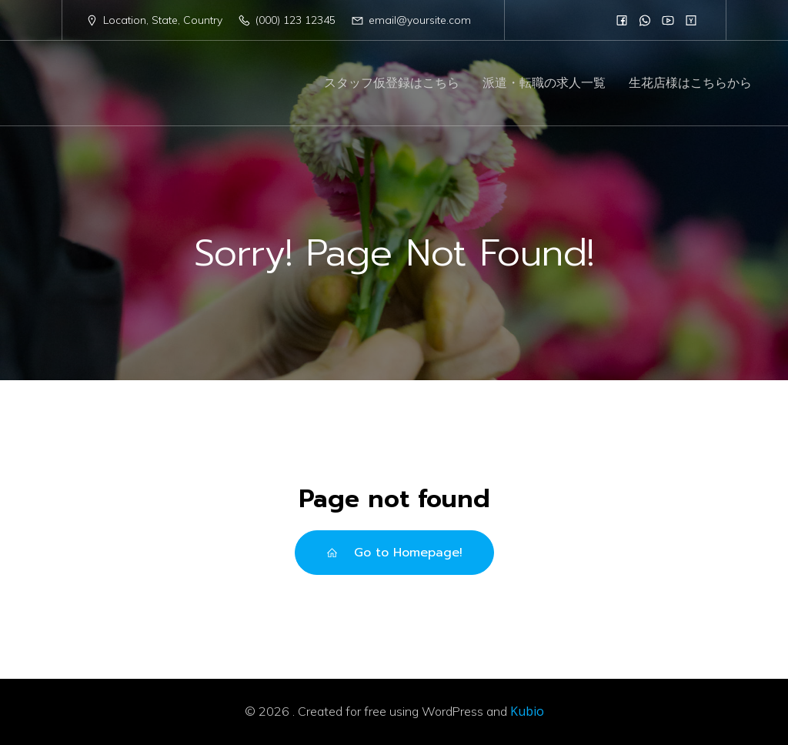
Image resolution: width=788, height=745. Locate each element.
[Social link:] (621, 20)
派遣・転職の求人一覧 (544, 83)
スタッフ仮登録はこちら (391, 83)
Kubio (527, 711)
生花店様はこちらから (690, 83)
